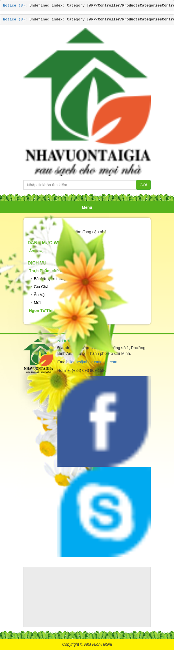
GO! (143, 185)
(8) (14, 5)
